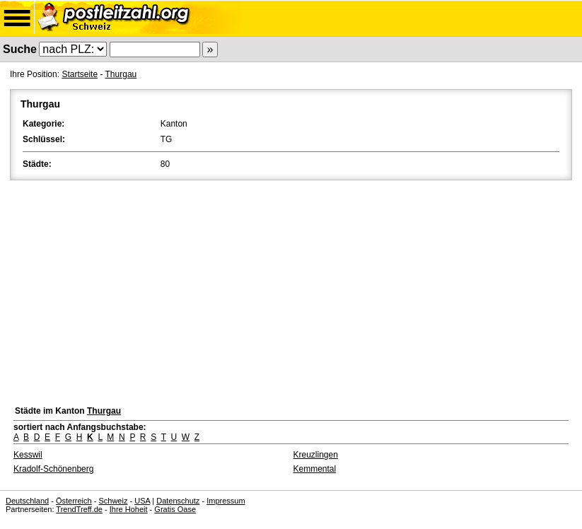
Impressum (225, 500)
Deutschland (27, 500)
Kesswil (27, 455)
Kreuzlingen (315, 455)
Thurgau (121, 74)
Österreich (74, 500)
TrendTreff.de (79, 509)
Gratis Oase (175, 509)
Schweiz (112, 500)
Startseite (80, 74)
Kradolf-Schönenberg (53, 469)
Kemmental (315, 469)
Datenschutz (177, 500)
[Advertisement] (291, 289)
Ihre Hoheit (129, 509)
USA (142, 500)
